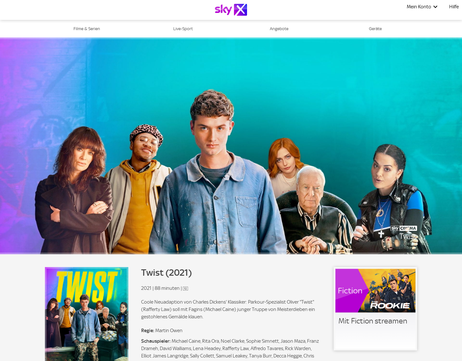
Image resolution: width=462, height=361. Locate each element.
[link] (375, 308)
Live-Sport (183, 28)
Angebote (279, 28)
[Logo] (231, 10)
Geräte (375, 28)
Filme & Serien (86, 28)
